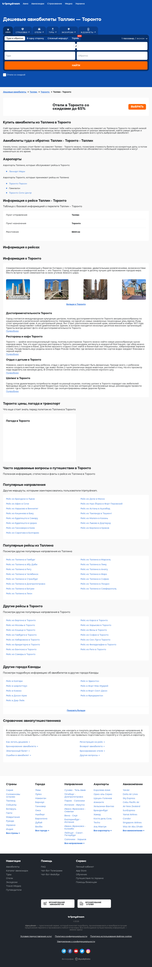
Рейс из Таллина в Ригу (18, 569)
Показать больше (76, 710)
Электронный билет (17, 751)
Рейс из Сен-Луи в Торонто (95, 640)
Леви (38, 790)
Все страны (12, 833)
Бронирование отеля (92, 751)
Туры (8, 874)
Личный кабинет (85, 867)
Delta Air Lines (130, 794)
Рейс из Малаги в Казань (94, 518)
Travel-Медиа (13, 886)
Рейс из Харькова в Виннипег (22, 509)
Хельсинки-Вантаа (104, 806)
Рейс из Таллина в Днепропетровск (25, 584)
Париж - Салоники (74, 801)
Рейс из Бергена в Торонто (21, 620)
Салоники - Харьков (75, 839)
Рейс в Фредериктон (92, 696)
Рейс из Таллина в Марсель (96, 560)
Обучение (81, 874)
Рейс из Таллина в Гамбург (20, 560)
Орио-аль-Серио (103, 794)
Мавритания (13, 817)
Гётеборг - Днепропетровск (73, 795)
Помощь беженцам (86, 882)
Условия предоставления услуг (36, 936)
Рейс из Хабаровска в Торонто (23, 640)
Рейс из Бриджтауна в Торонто (23, 645)
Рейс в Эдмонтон (90, 681)
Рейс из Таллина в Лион (19, 593)
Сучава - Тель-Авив (75, 790)
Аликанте (99, 802)
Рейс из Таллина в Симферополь (98, 589)
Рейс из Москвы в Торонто (20, 625)
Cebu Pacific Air (131, 802)
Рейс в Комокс (14, 691)
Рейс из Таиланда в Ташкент (96, 513)
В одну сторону (35, 38)
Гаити (9, 813)
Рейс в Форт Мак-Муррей (94, 686)
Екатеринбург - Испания (72, 820)
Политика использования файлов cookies (111, 936)
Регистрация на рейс (92, 742)
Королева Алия (102, 790)
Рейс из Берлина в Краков (95, 528)
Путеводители (14, 890)
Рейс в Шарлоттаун (16, 686)
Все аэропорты (102, 830)
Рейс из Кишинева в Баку (20, 513)
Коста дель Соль (103, 819)
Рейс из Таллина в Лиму (94, 564)
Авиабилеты (12, 867)
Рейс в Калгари (14, 681)
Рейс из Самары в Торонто (20, 654)
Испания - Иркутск (74, 805)
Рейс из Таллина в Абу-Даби (21, 564)
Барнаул (39, 802)
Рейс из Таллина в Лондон (95, 584)
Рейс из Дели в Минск (93, 499)
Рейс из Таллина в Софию (95, 579)
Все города (41, 830)
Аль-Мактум (100, 827)
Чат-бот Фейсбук (50, 874)
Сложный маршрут (58, 38)
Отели (9, 878)
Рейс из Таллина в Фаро (94, 574)
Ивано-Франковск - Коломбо (75, 827)
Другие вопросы (89, 755)
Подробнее (12, 331)
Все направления (73, 843)
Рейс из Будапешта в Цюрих (21, 523)
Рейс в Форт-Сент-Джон (94, 691)
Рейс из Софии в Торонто (95, 635)
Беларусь (11, 809)
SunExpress (129, 810)
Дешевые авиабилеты (15, 92)
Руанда (10, 821)
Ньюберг (40, 814)
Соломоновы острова (13, 795)
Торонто (45, 92)
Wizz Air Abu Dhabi (133, 827)
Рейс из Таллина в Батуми (20, 589)
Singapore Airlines (132, 822)
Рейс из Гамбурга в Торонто (21, 635)
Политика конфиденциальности (71, 936)
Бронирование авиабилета (21, 746)
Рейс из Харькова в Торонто (96, 625)
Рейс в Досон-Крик (16, 696)
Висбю (39, 827)
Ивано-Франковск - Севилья (75, 810)
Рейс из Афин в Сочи (17, 504)
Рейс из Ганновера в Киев (20, 528)
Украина (10, 825)
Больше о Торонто (76, 304)
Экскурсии (11, 882)
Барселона (41, 819)
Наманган (40, 798)
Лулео (38, 794)
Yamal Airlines (130, 814)
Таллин (34, 92)
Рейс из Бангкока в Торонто (21, 649)
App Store (81, 871)
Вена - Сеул (70, 815)
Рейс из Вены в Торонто (94, 630)
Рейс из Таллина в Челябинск (22, 574)
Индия (9, 829)
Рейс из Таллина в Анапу (94, 569)
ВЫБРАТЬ (137, 106)
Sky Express (129, 798)
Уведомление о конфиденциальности (76, 941)
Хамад (97, 814)
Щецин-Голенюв (103, 798)
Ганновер (40, 806)
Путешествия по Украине (90, 878)
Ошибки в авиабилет (18, 755)
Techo (97, 822)
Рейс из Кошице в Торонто (20, 630)
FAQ (43, 867)
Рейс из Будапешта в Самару (22, 518)
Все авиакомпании (133, 830)
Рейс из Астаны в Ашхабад (95, 509)
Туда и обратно (14, 38)
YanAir (126, 790)
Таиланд (10, 801)
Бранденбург (101, 810)
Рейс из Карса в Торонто (94, 620)
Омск (38, 810)
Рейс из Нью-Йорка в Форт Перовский (102, 504)
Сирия (9, 790)
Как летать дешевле (17, 742)
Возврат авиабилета (91, 746)
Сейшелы (11, 805)
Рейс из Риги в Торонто (93, 649)
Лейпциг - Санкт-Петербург (73, 834)
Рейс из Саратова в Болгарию (22, 533)
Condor (127, 819)
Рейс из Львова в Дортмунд (96, 523)
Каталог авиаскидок (17, 871)
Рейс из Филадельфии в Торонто (98, 645)
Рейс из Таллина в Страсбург (22, 579)
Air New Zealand (131, 806)
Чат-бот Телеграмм (51, 871)
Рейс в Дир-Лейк (15, 700)
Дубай (38, 822)
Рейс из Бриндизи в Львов (20, 499)
